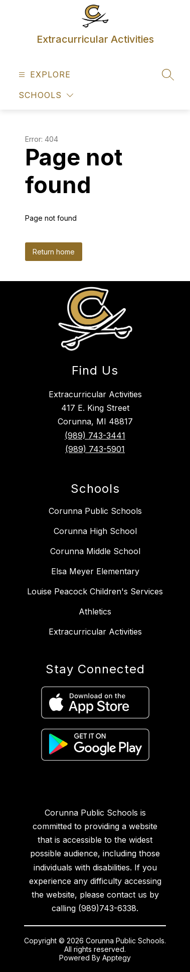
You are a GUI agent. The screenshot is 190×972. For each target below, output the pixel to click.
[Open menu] (43, 74)
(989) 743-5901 (95, 449)
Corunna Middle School (95, 551)
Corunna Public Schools (95, 511)
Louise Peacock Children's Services (95, 591)
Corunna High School (95, 531)
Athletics (95, 611)
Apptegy (116, 957)
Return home (54, 251)
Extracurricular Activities (95, 632)
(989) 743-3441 (95, 435)
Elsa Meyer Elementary (95, 571)
